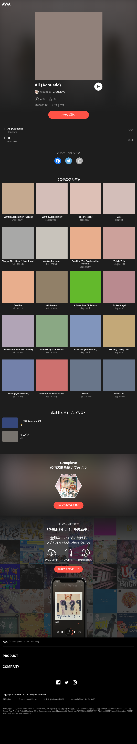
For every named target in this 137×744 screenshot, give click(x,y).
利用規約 (7, 699)
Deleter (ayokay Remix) (18, 393)
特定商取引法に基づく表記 (83, 699)
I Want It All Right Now (51, 217)
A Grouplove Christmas (85, 305)
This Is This (119, 261)
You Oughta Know (51, 261)
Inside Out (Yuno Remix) (85, 349)
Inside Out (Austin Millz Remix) (18, 349)
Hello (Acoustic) (85, 217)
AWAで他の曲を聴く (68, 505)
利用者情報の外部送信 (54, 699)
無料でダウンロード (68, 569)
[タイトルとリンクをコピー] (79, 160)
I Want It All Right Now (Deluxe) (18, 217)
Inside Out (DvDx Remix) (52, 349)
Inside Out (119, 393)
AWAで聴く (68, 114)
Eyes (119, 217)
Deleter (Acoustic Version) (51, 393)
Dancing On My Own (119, 349)
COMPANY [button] (11, 667)
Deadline (18, 305)
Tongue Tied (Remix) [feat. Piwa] (18, 261)
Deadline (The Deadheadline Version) (85, 262)
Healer (85, 393)
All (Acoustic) (33, 642)
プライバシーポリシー (27, 699)
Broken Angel (119, 305)
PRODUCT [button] (10, 656)
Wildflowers (51, 305)
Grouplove (59, 91)
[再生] (98, 87)
